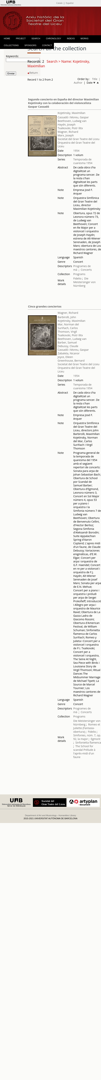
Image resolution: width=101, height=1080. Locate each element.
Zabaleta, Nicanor (69, 353)
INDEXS (71, 38)
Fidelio (77, 278)
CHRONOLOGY (53, 38)
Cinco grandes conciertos (44, 306)
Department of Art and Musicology (41, 815)
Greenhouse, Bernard (71, 360)
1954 (76, 150)
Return (32, 72)
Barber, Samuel (67, 342)
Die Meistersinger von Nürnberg (84, 282)
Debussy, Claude (68, 346)
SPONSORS (30, 45)
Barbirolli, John (67, 317)
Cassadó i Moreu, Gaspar (73, 117)
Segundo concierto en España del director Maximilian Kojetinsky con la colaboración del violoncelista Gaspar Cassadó (63, 103)
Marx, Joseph (66, 135)
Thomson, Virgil (67, 331)
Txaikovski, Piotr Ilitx (70, 128)
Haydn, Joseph (66, 124)
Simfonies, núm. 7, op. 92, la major (87, 737)
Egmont (95, 739)
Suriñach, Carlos (68, 328)
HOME (7, 38)
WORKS (85, 38)
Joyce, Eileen (65, 357)
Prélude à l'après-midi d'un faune (84, 753)
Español (69, 3)
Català (59, 3)
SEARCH (35, 38)
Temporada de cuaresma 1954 (82, 161)
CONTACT (47, 45)
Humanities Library (67, 815)
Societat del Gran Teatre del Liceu (78, 139)
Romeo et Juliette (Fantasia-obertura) (86, 728)
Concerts (86, 269)
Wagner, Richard (68, 132)
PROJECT (21, 38)
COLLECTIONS (11, 45)
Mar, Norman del (68, 324)
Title (94, 79)
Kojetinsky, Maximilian (71, 113)
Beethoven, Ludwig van (72, 121)
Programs (79, 274)
